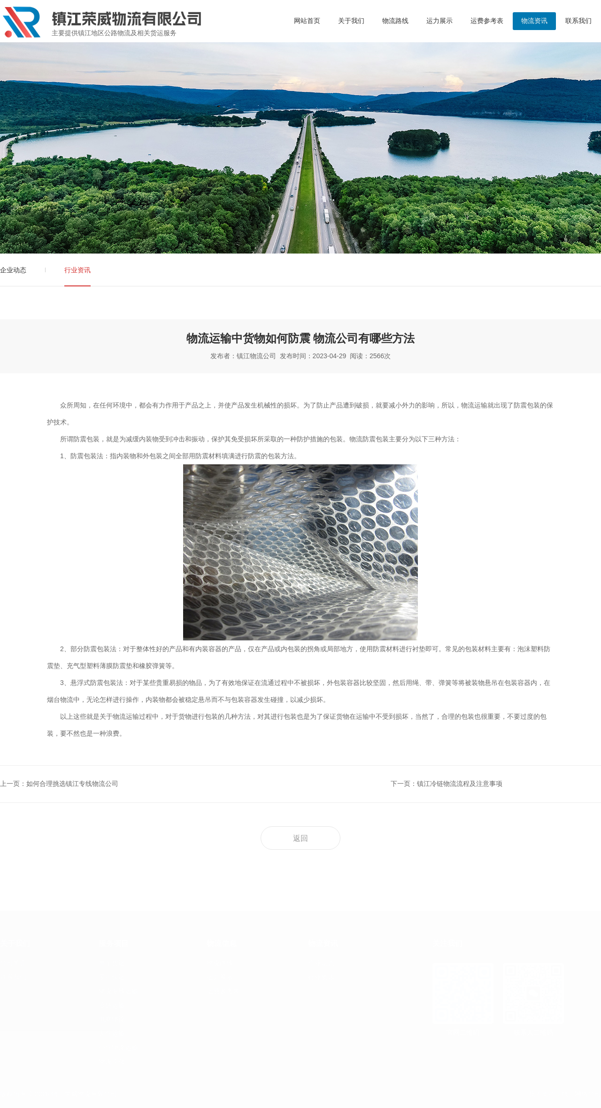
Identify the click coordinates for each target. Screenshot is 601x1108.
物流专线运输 (118, 991)
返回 (300, 838)
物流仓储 (112, 1061)
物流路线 (395, 20)
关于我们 (351, 20)
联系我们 (578, 20)
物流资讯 (534, 20)
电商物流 (112, 1019)
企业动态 (13, 270)
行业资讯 (77, 270)
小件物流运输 (118, 1047)
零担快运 (112, 977)
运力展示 (439, 20)
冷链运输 (112, 1005)
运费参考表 (486, 20)
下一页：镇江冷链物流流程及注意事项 (446, 783)
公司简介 (13, 963)
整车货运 (112, 963)
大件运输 (112, 1033)
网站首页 (307, 20)
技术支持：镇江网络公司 (565, 1094)
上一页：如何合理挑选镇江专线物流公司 (59, 783)
